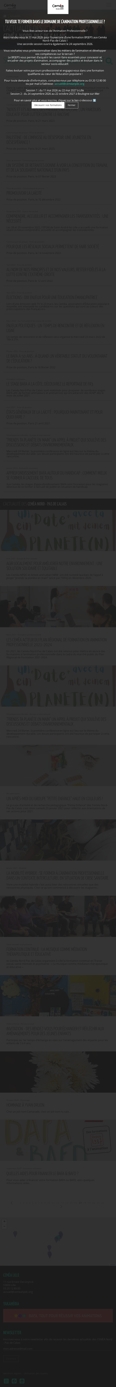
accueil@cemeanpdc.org (69, 84)
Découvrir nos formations (48, 105)
